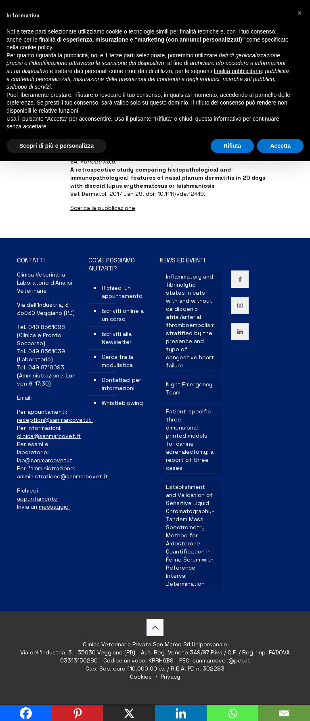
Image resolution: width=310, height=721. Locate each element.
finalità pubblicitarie (238, 71)
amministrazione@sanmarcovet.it (62, 476)
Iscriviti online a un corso (123, 315)
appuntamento (38, 498)
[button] (299, 12)
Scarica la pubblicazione (102, 208)
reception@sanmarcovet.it (55, 419)
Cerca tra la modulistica (117, 361)
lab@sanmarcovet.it (45, 460)
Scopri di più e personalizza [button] (56, 146)
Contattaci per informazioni (121, 384)
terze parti (121, 55)
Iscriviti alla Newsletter (117, 338)
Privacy (169, 676)
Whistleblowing (122, 403)
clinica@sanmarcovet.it (49, 436)
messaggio (54, 506)
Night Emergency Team (189, 388)
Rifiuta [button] (232, 146)
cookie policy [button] (36, 47)
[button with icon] (240, 279)
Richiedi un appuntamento (122, 292)
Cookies (141, 676)
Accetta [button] (280, 146)
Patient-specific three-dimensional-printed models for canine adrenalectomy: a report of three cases (190, 440)
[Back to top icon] (155, 627)
